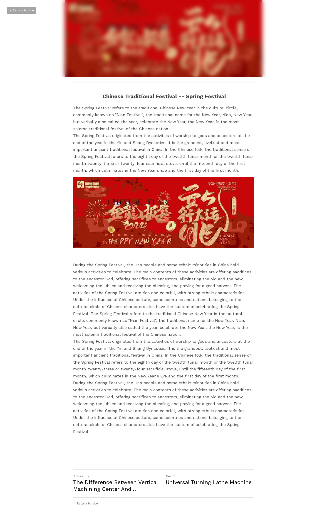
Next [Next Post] (171, 476)
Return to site (21, 10)
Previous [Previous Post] (81, 476)
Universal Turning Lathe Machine (209, 482)
